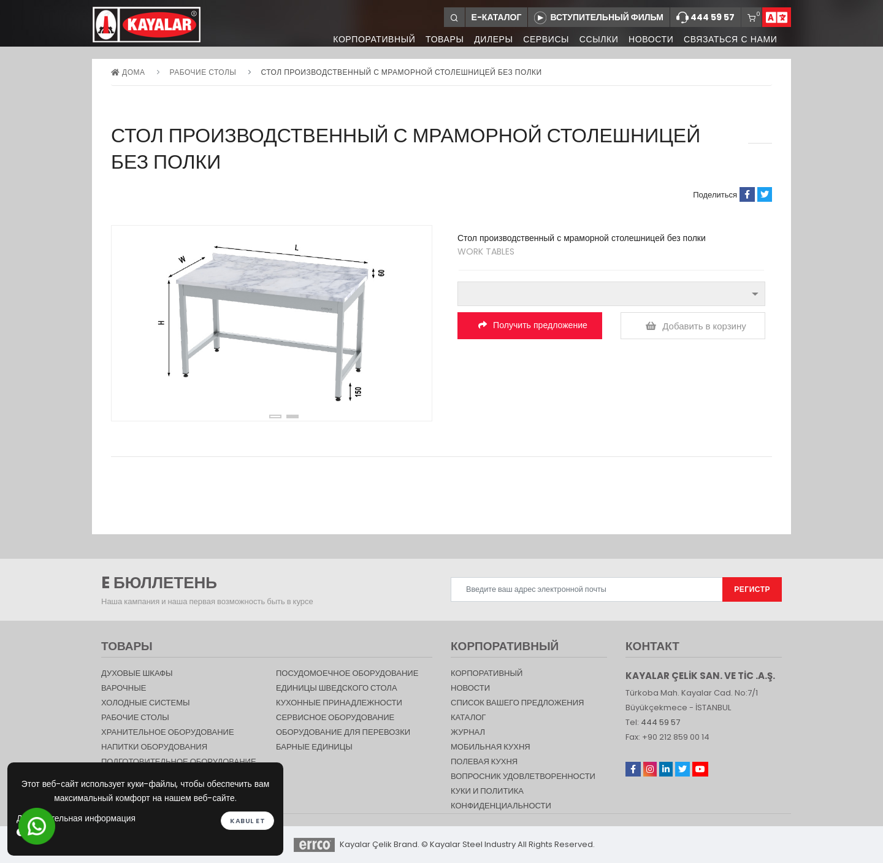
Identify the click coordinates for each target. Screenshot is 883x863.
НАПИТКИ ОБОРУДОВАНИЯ (154, 747)
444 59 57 (705, 18)
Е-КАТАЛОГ (497, 17)
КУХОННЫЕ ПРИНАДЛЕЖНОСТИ (339, 702)
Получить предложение (532, 325)
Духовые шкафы (137, 673)
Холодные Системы (145, 702)
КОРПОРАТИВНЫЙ (368, 40)
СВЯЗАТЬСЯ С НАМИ (729, 40)
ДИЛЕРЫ (489, 40)
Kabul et (247, 820)
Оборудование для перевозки (343, 732)
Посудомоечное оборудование (347, 673)
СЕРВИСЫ (543, 40)
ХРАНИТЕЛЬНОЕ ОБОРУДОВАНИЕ (167, 732)
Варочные (123, 688)
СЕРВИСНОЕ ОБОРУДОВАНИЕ (335, 717)
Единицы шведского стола (336, 688)
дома (128, 72)
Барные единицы (314, 747)
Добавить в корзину (696, 326)
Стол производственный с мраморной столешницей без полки (401, 72)
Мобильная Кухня (490, 747)
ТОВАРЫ (440, 40)
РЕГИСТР (752, 589)
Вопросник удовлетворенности (523, 776)
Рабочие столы (203, 72)
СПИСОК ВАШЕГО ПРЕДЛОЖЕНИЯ (517, 702)
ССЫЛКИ (596, 40)
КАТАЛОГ (468, 717)
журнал (468, 732)
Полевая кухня (484, 761)
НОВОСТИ (649, 40)
